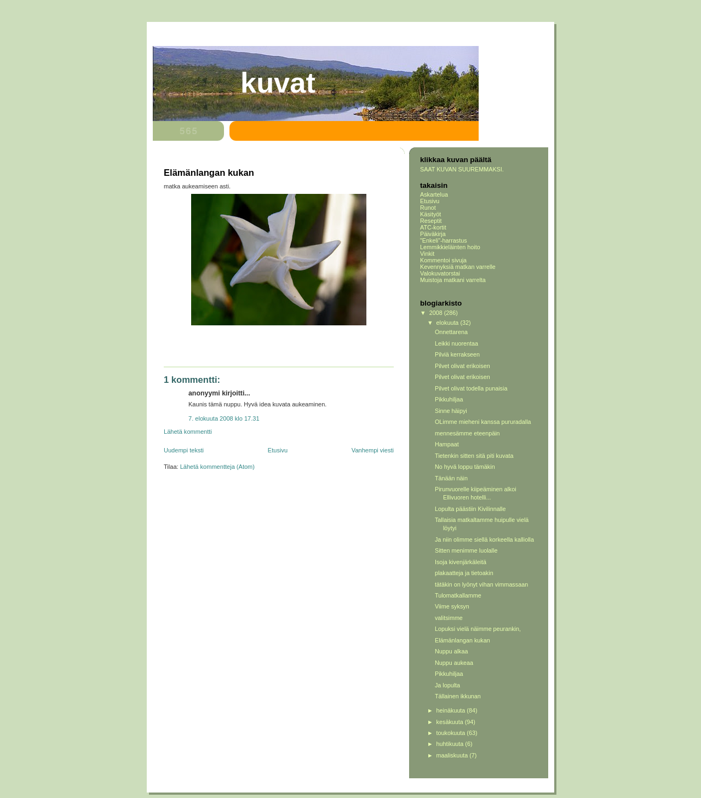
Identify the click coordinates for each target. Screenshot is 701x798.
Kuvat (277, 83)
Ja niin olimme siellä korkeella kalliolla (484, 539)
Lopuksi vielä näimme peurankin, (478, 628)
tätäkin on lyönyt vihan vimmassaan (481, 584)
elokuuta (448, 322)
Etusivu (278, 450)
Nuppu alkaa (451, 651)
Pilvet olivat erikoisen (462, 366)
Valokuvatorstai (440, 273)
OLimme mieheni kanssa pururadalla (483, 421)
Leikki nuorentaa (456, 343)
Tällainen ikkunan (458, 696)
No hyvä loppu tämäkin (465, 466)
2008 (436, 312)
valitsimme (449, 618)
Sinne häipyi (451, 410)
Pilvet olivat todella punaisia (471, 388)
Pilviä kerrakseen (457, 354)
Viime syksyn (452, 606)
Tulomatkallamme (458, 595)
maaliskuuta (453, 755)
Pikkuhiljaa (449, 399)
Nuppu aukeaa (454, 662)
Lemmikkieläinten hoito (450, 247)
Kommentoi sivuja (443, 260)
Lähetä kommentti (188, 431)
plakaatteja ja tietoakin (464, 573)
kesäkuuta (450, 722)
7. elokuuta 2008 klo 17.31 (224, 418)
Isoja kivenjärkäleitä (460, 562)
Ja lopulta (447, 685)
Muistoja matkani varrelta (453, 280)
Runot (428, 207)
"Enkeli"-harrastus (443, 240)
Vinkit (427, 253)
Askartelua (434, 194)
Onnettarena (451, 332)
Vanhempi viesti (373, 450)
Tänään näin (451, 478)
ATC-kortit (433, 227)
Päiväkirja (433, 234)
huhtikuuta (451, 743)
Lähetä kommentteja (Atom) (217, 466)
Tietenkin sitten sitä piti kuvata (474, 455)
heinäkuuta (451, 710)
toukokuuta (451, 733)
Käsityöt (430, 214)
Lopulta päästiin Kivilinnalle (470, 509)
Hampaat (447, 444)
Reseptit (431, 220)
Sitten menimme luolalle (466, 550)
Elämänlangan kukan (462, 640)
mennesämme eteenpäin (467, 433)
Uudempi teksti (184, 450)
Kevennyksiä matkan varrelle (458, 266)
